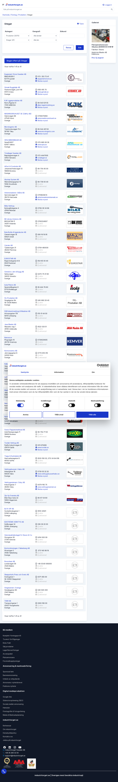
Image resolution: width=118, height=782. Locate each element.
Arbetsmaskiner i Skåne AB (14, 193)
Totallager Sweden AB (12, 153)
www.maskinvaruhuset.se (45, 118)
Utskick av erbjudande (11, 679)
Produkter (22, 15)
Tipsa (80, 24)
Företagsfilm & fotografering (14, 711)
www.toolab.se (42, 447)
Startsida (6, 15)
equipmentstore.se (43, 79)
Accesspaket (8, 654)
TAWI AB (7, 601)
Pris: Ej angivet (98, 58)
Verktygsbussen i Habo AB (14, 469)
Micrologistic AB (10, 127)
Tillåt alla (92, 415)
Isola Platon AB (10, 285)
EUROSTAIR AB (10, 258)
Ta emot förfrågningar (11, 639)
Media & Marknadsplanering (13, 715)
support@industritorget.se (14, 756)
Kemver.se (8, 337)
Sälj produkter (8, 646)
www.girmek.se (41, 92)
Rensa (68, 47)
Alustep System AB (11, 179)
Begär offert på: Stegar (17, 61)
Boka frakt (7, 643)
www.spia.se (41, 145)
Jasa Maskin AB (10, 324)
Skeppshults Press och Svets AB (16, 575)
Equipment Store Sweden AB (15, 74)
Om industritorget (9, 729)
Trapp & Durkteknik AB (12, 456)
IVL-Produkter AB (10, 298)
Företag (14, 15)
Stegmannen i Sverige (12, 588)
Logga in (107, 5)
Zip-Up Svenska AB (11, 496)
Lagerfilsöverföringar (11, 650)
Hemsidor (6, 708)
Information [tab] (59, 372)
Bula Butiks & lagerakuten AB (15, 232)
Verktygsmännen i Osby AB (14, 482)
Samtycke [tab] (25, 372)
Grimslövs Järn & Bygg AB (14, 272)
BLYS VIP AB (9, 509)
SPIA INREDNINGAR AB (13, 140)
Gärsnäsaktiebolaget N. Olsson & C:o (18, 535)
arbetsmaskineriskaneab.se (46, 197)
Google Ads (7, 697)
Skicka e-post (41, 81)
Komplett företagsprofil (12, 636)
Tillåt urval (59, 415)
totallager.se (41, 158)
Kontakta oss (8, 737)
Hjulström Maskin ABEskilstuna (99, 53)
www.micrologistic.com (45, 131)
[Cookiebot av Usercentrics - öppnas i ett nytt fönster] (99, 365)
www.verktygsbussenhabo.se (47, 474)
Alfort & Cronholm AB (12, 166)
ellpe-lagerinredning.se (44, 105)
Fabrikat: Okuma (98, 50)
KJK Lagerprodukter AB (13, 100)
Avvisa (25, 415)
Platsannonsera (8, 657)
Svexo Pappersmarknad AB (14, 430)
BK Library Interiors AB (12, 219)
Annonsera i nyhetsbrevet (12, 682)
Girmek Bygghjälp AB (12, 87)
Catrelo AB (8, 245)
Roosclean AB (9, 561)
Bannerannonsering (10, 675)
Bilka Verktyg (9, 206)
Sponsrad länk (8, 672)
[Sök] (112, 9)
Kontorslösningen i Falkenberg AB (17, 548)
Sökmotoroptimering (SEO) (13, 700)
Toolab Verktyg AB (11, 443)
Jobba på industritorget (12, 740)
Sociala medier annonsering (13, 704)
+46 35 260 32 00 (11, 753)
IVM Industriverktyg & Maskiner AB (17, 311)
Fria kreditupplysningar (11, 661)
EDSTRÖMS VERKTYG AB (14, 522)
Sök (79, 47)
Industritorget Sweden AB (14, 750)
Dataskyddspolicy (9, 733)
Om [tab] (93, 372)
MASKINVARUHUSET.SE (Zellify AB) (17, 114)
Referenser (7, 726)
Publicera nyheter (9, 686)
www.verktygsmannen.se (45, 487)
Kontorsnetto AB (10, 351)
